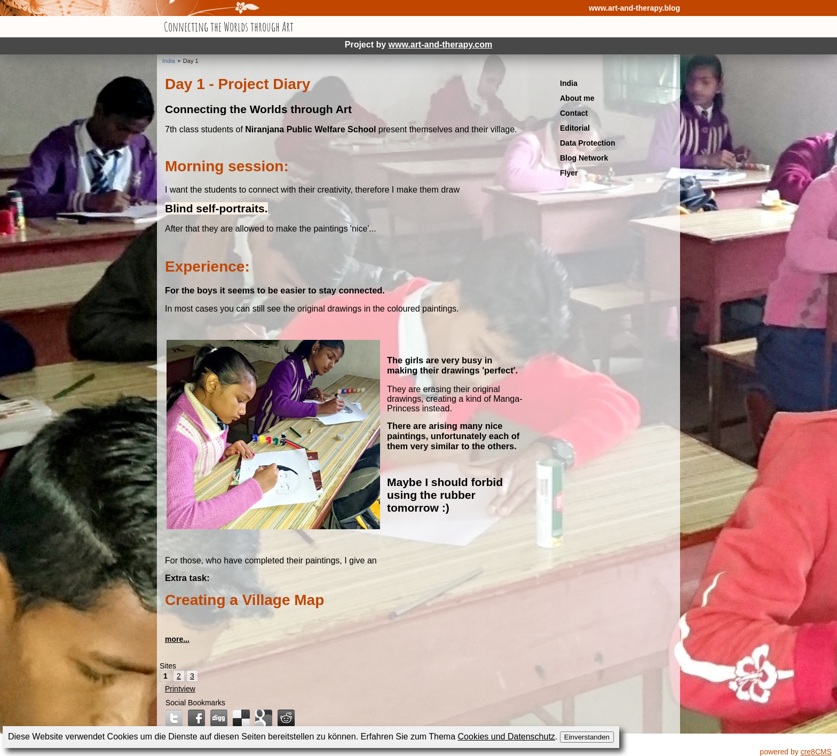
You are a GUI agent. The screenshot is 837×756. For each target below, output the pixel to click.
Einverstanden (587, 737)
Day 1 (191, 61)
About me (577, 98)
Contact (574, 113)
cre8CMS (816, 751)
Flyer (569, 173)
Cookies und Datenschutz (506, 736)
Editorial (575, 128)
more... (177, 639)
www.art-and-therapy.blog (634, 8)
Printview (180, 689)
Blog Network (584, 158)
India (168, 61)
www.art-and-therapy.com (441, 44)
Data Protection (587, 143)
